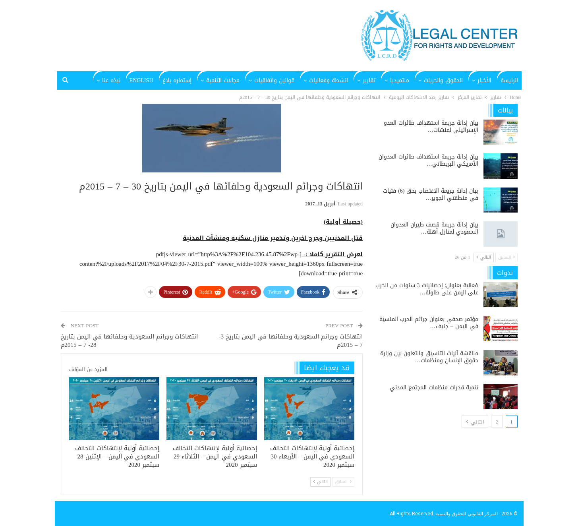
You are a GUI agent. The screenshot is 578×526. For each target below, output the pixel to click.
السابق (343, 482)
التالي (320, 482)
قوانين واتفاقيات (274, 80)
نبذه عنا (111, 80)
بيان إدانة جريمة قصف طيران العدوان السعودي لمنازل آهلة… (434, 228)
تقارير (369, 80)
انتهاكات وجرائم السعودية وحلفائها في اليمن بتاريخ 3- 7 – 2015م (291, 340)
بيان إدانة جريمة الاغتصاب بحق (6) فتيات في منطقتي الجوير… (430, 194)
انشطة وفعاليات (328, 80)
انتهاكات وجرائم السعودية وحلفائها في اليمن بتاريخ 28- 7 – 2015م (129, 340)
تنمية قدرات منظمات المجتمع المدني (434, 387)
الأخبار (484, 80)
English (141, 80)
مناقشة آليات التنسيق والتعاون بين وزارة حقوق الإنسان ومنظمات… (429, 357)
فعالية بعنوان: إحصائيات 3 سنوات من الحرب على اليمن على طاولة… (426, 289)
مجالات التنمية (223, 80)
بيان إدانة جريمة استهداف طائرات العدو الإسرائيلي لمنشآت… (431, 126)
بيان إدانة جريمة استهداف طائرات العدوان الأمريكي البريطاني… (428, 160)
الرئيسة (509, 80)
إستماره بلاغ (176, 80)
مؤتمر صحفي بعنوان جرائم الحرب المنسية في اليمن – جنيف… (428, 323)
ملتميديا (399, 80)
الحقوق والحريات (443, 80)
